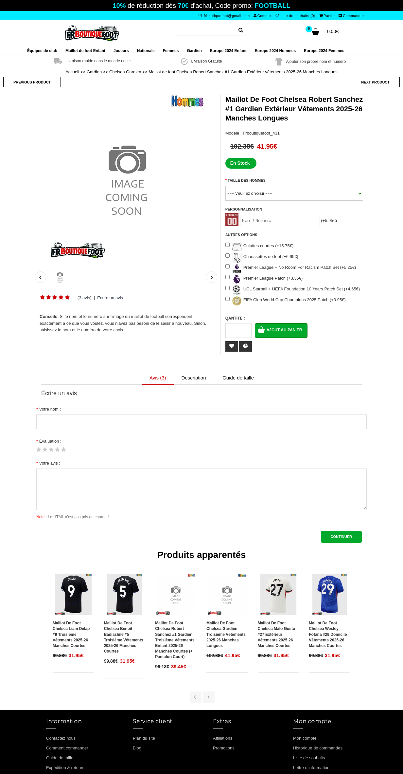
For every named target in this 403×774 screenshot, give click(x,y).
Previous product (32, 82)
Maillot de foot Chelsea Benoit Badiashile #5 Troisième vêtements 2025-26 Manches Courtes (123, 600)
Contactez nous (61, 701)
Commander (351, 16)
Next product (375, 82)
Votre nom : (50, 409)
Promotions (224, 711)
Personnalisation (243, 209)
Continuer (341, 537)
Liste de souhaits (309, 720)
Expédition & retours (65, 730)
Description (194, 377)
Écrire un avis (110, 297)
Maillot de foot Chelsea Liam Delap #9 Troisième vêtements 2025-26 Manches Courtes (71, 597)
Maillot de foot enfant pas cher (219, 767)
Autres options (241, 235)
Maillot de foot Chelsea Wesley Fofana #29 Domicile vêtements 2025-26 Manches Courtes (328, 597)
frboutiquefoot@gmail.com (224, 16)
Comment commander (67, 711)
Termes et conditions (65, 750)
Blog (137, 711)
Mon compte (305, 701)
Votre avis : (49, 463)
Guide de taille (238, 377)
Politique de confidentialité (71, 740)
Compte (262, 16)
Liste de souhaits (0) (295, 16)
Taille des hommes (247, 180)
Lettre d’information (311, 730)
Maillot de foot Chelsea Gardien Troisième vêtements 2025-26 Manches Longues (226, 597)
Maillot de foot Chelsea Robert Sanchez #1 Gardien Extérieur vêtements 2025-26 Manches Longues (243, 71)
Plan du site (144, 701)
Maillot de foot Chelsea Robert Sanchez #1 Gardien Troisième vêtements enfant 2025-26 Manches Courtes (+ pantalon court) (174, 603)
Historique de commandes (317, 711)
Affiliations (222, 701)
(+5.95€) (329, 220)
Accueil (72, 71)
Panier (327, 16)
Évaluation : (50, 441)
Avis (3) (157, 377)
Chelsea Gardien (125, 71)
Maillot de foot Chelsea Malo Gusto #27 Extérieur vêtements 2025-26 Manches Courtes (276, 597)
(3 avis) (85, 297)
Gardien (94, 71)
